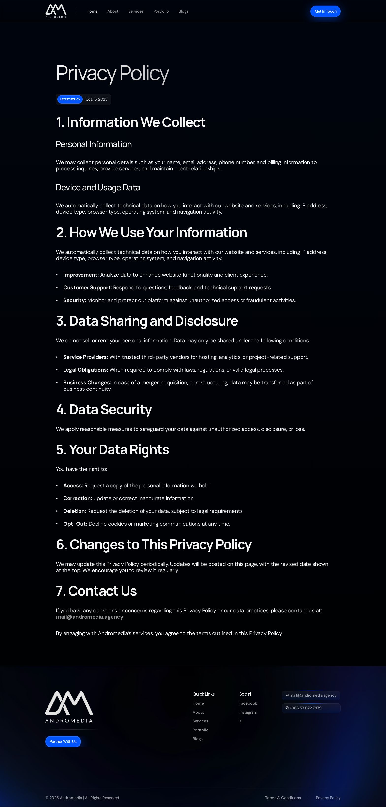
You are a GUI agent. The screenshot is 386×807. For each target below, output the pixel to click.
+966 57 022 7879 (306, 708)
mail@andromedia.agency (313, 695)
